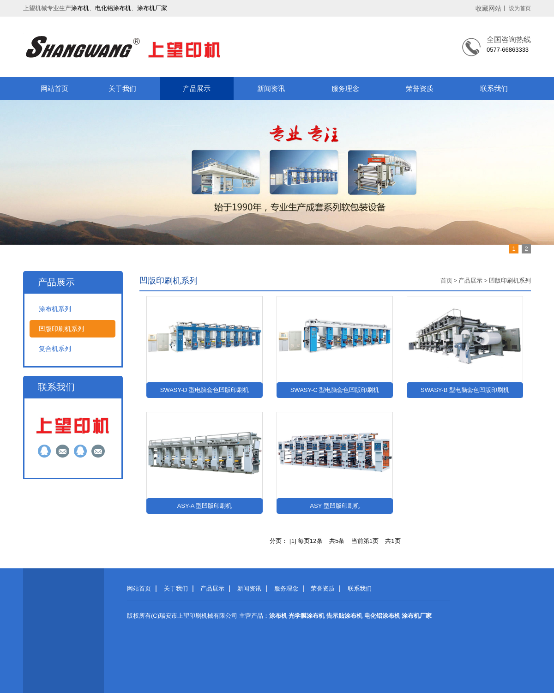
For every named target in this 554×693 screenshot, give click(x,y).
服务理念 (345, 88)
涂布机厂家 (152, 8)
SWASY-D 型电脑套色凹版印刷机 (204, 389)
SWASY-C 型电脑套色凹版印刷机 (334, 389)
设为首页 (520, 8)
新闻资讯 (271, 88)
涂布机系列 (55, 309)
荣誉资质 (420, 88)
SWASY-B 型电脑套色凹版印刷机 (465, 389)
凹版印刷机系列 (61, 328)
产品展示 (197, 88)
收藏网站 (488, 8)
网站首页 (54, 88)
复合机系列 (55, 348)
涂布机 (80, 8)
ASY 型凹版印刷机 (334, 505)
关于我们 (122, 88)
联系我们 (494, 88)
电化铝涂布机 (113, 8)
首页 (446, 280)
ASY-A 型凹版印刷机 (204, 505)
